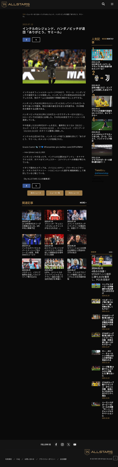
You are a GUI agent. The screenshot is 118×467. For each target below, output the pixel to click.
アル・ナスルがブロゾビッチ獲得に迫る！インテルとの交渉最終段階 (76, 275)
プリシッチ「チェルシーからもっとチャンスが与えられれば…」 (54, 225)
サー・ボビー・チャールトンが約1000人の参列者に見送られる (108, 355)
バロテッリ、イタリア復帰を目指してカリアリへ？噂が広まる (31, 274)
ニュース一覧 (55, 193)
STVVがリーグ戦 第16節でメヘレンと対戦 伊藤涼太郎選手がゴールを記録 (108, 321)
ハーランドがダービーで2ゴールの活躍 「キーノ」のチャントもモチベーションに (108, 409)
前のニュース (36, 193)
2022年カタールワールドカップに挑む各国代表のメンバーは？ (102, 66)
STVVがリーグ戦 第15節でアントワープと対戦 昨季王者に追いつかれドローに (108, 339)
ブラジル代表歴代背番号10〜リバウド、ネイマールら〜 (102, 113)
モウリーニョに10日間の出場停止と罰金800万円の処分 (76, 250)
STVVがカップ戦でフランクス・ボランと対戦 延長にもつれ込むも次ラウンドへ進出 (108, 389)
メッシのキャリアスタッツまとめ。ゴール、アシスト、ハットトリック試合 (102, 137)
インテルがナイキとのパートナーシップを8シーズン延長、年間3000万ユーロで (31, 251)
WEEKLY (104, 38)
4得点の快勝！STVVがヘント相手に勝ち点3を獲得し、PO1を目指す (101, 275)
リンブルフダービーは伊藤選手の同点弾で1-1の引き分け (108, 289)
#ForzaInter (50, 146)
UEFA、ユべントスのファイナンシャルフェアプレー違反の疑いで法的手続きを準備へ (54, 275)
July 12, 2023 (40, 152)
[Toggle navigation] (112, 4)
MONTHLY (110, 38)
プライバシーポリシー (47, 459)
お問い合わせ (29, 459)
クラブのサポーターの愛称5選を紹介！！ (102, 160)
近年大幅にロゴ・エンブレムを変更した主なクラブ (102, 89)
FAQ (18, 459)
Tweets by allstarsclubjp (97, 179)
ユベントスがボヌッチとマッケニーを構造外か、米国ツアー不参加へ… (76, 227)
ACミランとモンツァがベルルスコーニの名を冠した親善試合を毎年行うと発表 (54, 251)
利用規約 (8, 459)
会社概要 (63, 459)
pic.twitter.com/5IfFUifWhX (69, 146)
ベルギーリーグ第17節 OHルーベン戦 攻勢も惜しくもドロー (107, 304)
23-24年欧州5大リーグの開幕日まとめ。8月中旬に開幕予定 (31, 225)
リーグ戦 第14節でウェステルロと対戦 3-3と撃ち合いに (108, 371)
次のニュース (74, 193)
